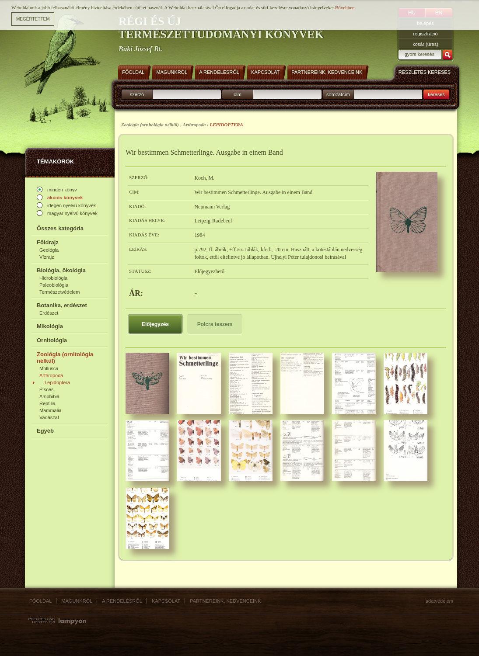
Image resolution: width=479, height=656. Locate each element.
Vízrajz (46, 257)
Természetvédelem (59, 292)
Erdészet (48, 313)
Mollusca (48, 368)
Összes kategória (60, 228)
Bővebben (345, 7)
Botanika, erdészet (62, 305)
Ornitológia (52, 340)
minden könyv (62, 189)
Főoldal (40, 601)
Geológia (49, 250)
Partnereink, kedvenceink (225, 601)
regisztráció (425, 33)
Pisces (46, 389)
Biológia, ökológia (61, 270)
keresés (436, 94)
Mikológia (50, 326)
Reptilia (47, 403)
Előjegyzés (155, 324)
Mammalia (50, 410)
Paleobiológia (53, 285)
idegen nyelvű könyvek (71, 205)
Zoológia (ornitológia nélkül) (65, 357)
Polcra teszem (215, 324)
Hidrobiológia (53, 278)
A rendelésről (122, 601)
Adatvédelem (439, 601)
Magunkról (76, 601)
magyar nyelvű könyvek (72, 213)
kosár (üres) (425, 44)
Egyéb (45, 430)
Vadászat (49, 417)
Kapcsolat (166, 601)
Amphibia (49, 396)
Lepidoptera (57, 382)
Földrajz (48, 242)
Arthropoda (51, 375)
